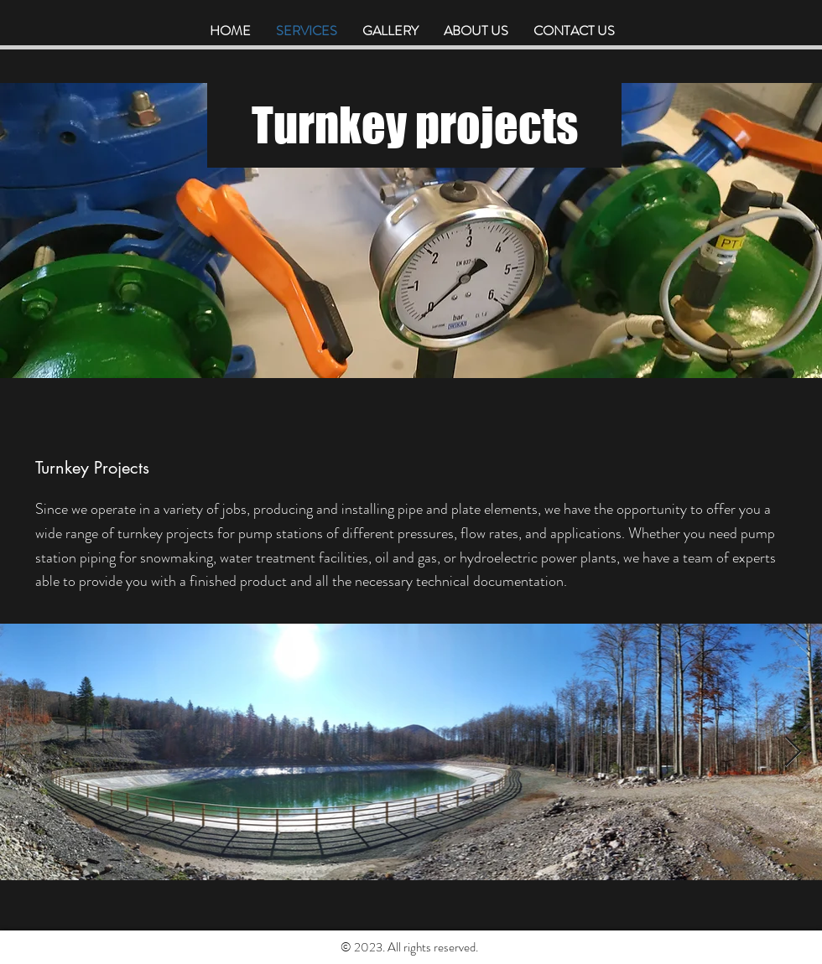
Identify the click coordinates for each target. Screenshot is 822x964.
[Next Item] (793, 752)
